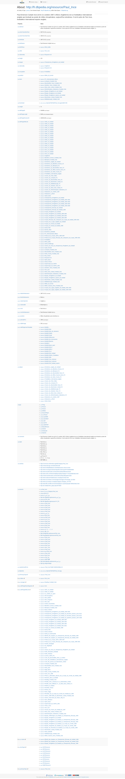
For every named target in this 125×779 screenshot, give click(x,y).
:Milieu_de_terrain (46, 75)
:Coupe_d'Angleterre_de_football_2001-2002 (53, 625)
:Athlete (43, 410)
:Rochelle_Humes (46, 687)
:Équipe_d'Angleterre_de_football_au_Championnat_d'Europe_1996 (59, 719)
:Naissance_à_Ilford (47, 193)
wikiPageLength (22, 114)
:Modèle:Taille (45, 357)
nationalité (22, 304)
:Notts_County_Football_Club (49, 253)
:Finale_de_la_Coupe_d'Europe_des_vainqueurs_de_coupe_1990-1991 (60, 237)
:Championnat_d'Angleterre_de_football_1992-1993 (55, 201)
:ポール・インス (46, 529)
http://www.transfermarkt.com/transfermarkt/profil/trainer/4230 (55, 471)
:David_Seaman (46, 631)
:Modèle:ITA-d (45, 351)
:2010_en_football (46, 147)
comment (21, 436)
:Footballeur (45, 71)
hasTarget (22, 747)
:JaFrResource (45, 755)
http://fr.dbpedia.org (46, 10)
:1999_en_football (46, 133)
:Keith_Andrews (46, 653)
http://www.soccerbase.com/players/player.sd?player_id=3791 (55, 481)
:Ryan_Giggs (45, 691)
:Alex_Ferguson (46, 599)
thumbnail (21, 103)
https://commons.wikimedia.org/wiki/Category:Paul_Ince (54, 463)
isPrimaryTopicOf (23, 574)
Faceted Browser (91, 2)
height (20, 58)
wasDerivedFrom (23, 567)
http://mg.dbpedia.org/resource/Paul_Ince (50, 535)
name (21, 739)
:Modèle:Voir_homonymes (48, 339)
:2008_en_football (46, 143)
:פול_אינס (45, 519)
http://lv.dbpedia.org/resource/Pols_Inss (50, 533)
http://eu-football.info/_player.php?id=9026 (50, 485)
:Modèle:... (45, 327)
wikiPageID (21, 110)
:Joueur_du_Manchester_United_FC (51, 181)
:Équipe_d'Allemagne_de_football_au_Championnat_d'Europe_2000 (59, 715)
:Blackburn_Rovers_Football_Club (50, 157)
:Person (43, 406)
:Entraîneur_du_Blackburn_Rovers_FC (52, 163)
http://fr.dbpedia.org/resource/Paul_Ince (51, 7)
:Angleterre (45, 66)
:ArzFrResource (45, 751)
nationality (21, 66)
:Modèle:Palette (46, 333)
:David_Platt (45, 227)
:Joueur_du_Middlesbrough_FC (50, 183)
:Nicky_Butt (45, 667)
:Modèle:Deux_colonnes (48, 361)
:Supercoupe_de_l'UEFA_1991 (50, 265)
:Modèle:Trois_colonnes (48, 359)
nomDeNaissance (23, 312)
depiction (21, 571)
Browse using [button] (33, 2)
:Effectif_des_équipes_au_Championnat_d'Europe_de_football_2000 (59, 637)
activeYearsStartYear (24, 35)
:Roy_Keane (45, 255)
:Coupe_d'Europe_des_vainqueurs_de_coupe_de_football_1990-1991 (59, 219)
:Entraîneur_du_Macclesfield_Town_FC (52, 167)
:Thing (42, 404)
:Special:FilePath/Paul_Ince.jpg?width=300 (53, 103)
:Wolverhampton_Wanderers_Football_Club (53, 89)
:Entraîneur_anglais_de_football (50, 161)
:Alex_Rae (45, 601)
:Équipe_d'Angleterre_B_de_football (51, 91)
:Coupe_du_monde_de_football (50, 223)
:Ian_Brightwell (46, 645)
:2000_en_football (46, 135)
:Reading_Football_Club (48, 582)
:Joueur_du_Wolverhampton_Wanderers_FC (53, 189)
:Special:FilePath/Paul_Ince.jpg (51, 571)
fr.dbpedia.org (64, 10)
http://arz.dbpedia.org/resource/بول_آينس (50, 497)
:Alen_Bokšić (45, 597)
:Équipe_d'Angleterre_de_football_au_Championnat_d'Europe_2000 (59, 721)
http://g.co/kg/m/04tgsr (45, 563)
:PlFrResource (45, 763)
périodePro (22, 319)
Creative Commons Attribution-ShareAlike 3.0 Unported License (76, 777)
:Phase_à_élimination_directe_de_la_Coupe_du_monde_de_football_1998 (60, 675)
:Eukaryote (43, 430)
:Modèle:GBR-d (46, 349)
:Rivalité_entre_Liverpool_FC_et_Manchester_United (55, 681)
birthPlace (21, 47)
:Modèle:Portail (46, 335)
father (21, 578)
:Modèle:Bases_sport (47, 345)
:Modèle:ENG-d (46, 347)
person (28, 10)
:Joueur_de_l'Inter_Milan (48, 175)
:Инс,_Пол (45, 547)
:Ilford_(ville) (45, 47)
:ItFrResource (44, 759)
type (19, 404)
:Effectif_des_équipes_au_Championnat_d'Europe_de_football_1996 (59, 635)
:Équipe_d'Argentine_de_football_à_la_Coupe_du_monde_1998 (58, 725)
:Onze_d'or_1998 (46, 673)
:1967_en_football (46, 589)
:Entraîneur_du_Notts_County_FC (51, 171)
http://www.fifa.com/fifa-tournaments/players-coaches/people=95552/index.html (59, 483)
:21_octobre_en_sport (47, 593)
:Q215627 (44, 418)
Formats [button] (44, 2)
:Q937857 (44, 424)
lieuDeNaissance (23, 297)
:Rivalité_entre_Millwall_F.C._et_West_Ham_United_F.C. (56, 683)
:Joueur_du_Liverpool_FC (49, 177)
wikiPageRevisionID (23, 118)
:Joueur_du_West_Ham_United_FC (51, 187)
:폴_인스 (44, 531)
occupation (21, 71)
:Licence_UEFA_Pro (47, 655)
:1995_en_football (46, 129)
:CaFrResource (45, 753)
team (20, 79)
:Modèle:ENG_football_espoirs (50, 363)
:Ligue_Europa (46, 247)
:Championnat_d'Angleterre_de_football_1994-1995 (55, 205)
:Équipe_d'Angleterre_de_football (50, 93)
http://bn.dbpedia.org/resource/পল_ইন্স (49, 501)
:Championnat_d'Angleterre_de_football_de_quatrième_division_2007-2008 (61, 617)
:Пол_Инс (45, 499)
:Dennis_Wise (45, 229)
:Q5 (42, 420)
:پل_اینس (44, 513)
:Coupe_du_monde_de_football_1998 (51, 225)
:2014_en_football (46, 153)
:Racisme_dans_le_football (49, 677)
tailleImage (22, 323)
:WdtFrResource (45, 765)
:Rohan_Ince (45, 689)
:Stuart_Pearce (46, 261)
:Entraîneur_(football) (47, 231)
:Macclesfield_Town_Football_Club (51, 83)
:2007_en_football (46, 141)
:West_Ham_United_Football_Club (51, 87)
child (20, 51)
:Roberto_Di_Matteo (47, 685)
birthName (21, 43)
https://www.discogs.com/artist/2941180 (50, 465)
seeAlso (20, 463)
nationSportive (23, 301)
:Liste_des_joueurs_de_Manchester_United (53, 661)
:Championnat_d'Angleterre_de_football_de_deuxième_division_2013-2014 (61, 615)
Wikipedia (51, 777)
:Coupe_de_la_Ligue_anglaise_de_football (53, 221)
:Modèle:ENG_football (47, 353)
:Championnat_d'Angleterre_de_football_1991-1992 (55, 199)
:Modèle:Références (47, 337)
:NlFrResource (45, 749)
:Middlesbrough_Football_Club (50, 99)
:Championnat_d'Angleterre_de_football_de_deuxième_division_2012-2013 (61, 613)
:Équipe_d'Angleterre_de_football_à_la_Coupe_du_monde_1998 (58, 723)
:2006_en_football (46, 139)
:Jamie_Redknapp (46, 243)
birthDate (21, 39)
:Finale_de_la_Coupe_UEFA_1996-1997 (52, 235)
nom (20, 308)
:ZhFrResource (45, 761)
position (20, 75)
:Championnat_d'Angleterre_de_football (52, 62)
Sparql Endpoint (103, 2)
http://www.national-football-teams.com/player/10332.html (54, 477)
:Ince (43, 586)
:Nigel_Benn (45, 669)
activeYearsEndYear (23, 32)
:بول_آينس (45, 495)
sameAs (20, 489)
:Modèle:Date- (45, 329)
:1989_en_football (46, 125)
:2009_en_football (46, 145)
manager (22, 582)
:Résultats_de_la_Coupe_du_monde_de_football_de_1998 (57, 693)
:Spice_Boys (45, 195)
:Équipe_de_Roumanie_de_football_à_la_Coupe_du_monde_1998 (58, 727)
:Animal (43, 428)
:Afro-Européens (46, 595)
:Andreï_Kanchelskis (47, 603)
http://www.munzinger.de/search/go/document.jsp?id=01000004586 (57, 469)
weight (20, 106)
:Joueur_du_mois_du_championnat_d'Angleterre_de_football (57, 245)
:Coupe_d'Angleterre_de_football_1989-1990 (53, 213)
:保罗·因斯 (45, 559)
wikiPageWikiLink (23, 121)
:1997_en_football (46, 131)
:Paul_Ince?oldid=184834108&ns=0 (51, 567)
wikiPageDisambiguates (25, 586)
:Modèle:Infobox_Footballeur (49, 355)
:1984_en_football (46, 123)
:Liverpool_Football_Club (48, 81)
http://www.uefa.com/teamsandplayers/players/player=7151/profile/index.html (59, 473)
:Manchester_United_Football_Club (51, 97)
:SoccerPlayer (44, 412)
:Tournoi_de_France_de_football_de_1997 (52, 709)
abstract (20, 26)
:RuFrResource (45, 757)
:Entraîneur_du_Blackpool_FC (50, 165)
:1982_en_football (46, 121)
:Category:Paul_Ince (49, 491)
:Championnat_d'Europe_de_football (51, 207)
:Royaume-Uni (46, 54)
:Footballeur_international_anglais (50, 173)
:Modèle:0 (44, 343)
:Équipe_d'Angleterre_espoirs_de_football (52, 95)
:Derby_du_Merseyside (48, 633)
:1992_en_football (46, 127)
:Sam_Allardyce (46, 699)
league (20, 62)
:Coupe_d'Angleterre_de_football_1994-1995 (53, 217)
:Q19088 (44, 416)
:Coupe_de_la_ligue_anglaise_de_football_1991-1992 (55, 287)
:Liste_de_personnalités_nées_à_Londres (52, 657)
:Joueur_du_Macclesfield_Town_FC (51, 179)
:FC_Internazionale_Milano (49, 79)
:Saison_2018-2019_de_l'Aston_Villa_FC (52, 697)
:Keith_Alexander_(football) (49, 651)
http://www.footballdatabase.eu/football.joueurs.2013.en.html (55, 467)
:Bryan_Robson (46, 609)
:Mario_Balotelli (46, 731)
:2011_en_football (46, 149)
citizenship (21, 54)
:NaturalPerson (44, 426)
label (20, 442)
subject (20, 367)
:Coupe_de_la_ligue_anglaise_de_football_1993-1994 (55, 289)
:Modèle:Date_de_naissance (49, 331)
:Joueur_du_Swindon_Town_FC (50, 185)
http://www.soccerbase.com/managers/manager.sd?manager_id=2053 (57, 479)
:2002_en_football (46, 137)
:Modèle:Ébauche (46, 341)
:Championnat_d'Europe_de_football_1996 (53, 209)
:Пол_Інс (44, 557)
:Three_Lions (45, 705)
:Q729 (43, 422)
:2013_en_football (46, 151)
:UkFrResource (45, 747)
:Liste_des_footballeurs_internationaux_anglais (54, 659)
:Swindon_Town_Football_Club (50, 85)
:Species (43, 432)
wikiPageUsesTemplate (25, 327)
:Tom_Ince (45, 51)
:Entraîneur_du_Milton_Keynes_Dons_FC (52, 169)
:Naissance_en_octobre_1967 (50, 191)
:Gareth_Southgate (47, 643)
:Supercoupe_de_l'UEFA (48, 263)
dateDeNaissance (23, 293)
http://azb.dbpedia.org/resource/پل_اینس (50, 561)
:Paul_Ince (43, 489)
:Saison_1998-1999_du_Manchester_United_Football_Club (57, 695)
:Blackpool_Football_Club (48, 159)
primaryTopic (23, 769)
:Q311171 (44, 493)
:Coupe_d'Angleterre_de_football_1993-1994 (53, 215)
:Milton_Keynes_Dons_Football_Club (51, 285)
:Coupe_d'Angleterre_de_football (50, 211)
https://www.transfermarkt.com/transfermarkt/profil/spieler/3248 (55, 475)
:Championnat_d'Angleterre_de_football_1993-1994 (55, 203)
